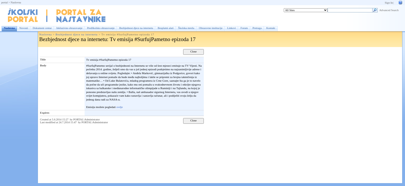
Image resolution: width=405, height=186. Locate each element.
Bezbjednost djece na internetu (136, 28)
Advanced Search (389, 10)
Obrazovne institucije (210, 28)
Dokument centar (42, 28)
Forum (244, 28)
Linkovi (231, 28)
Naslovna (16, 2)
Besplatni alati (165, 28)
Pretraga (257, 28)
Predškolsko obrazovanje (101, 28)
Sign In (389, 2)
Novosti (23, 28)
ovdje (119, 107)
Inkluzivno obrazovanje (69, 28)
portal (4, 2)
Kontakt (270, 28)
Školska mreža (186, 28)
